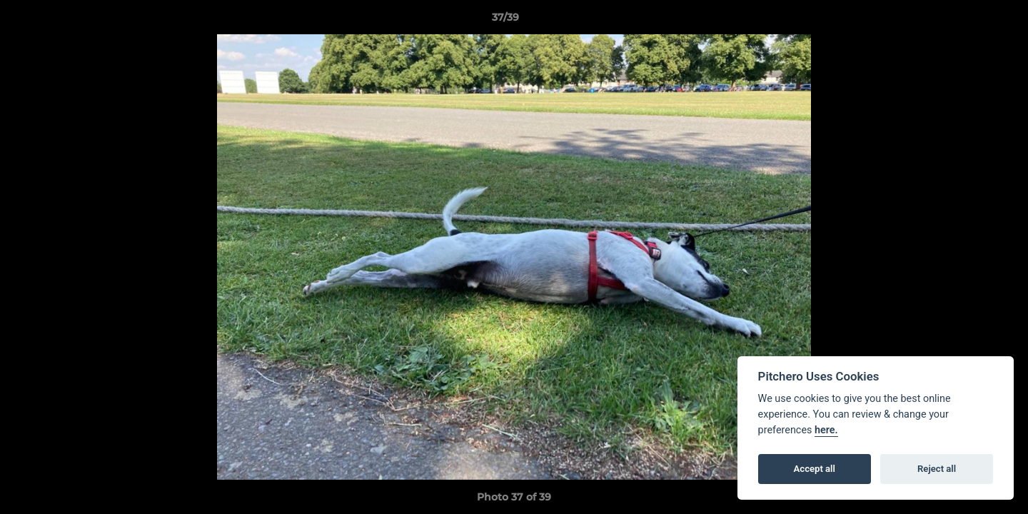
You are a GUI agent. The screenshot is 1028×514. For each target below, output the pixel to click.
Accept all (814, 468)
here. (826, 430)
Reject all (936, 468)
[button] (968, 20)
